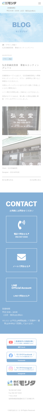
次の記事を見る (35, 180)
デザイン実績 (7, 59)
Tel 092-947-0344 (15, 390)
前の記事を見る (7, 180)
